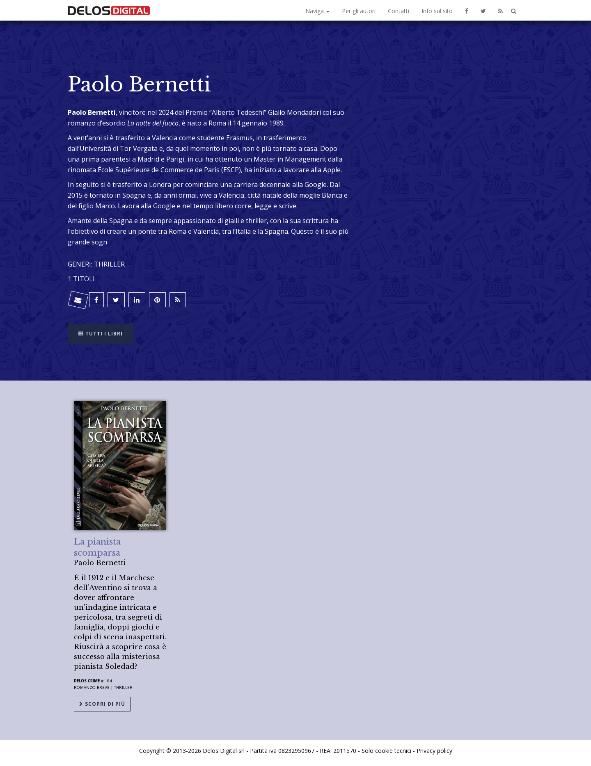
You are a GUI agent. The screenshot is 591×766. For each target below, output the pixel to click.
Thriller (123, 687)
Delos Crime (87, 681)
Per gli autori (359, 11)
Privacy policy (434, 751)
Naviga (317, 11)
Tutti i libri (100, 328)
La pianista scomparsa (97, 547)
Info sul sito (437, 11)
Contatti (398, 11)
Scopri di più (102, 703)
